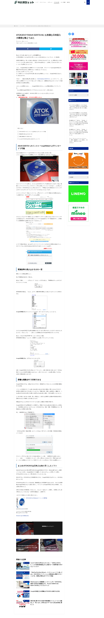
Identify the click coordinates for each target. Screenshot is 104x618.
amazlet (22, 508)
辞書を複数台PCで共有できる (24, 136)
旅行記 (68, 2)
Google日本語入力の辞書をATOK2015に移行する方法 (45, 591)
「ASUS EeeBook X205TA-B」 (43, 78)
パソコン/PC (56, 2)
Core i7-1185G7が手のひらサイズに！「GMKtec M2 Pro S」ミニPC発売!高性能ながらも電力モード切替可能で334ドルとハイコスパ (46, 564)
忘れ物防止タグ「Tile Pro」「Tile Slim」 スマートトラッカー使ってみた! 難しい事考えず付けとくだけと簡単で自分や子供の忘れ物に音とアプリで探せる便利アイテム (78, 122)
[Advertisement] (52, 14)
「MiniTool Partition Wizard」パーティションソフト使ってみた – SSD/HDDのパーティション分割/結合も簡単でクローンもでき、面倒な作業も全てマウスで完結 (46, 574)
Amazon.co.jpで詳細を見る (22, 515)
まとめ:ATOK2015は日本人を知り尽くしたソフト (28, 139)
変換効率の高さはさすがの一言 (24, 134)
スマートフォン (43, 2)
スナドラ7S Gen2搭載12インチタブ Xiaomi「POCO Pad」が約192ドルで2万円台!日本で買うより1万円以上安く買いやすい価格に (78, 106)
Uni (71, 109)
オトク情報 (63, 2)
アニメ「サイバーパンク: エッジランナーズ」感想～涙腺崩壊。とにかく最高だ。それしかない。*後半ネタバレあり (78, 140)
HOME (16, 25)
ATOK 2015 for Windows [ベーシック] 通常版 (36, 498)
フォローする (48, 528)
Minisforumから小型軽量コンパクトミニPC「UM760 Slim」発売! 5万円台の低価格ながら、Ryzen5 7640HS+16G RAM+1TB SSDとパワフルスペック (46, 583)
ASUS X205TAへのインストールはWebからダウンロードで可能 (31, 131)
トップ (36, 2)
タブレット (50, 2)
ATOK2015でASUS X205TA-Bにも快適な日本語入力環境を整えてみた (38, 25)
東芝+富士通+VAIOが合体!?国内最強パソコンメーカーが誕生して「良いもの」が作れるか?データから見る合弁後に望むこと (46, 602)
